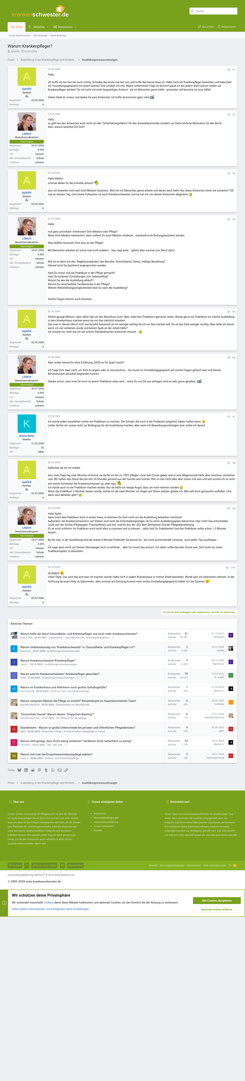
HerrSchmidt (27, 746)
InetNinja (219, 759)
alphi (23, 786)
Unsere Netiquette (104, 881)
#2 (234, 114)
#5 (234, 311)
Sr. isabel (219, 732)
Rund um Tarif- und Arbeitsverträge (70, 746)
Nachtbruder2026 (30, 760)
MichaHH (219, 692)
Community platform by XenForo (41, 930)
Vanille (220, 705)
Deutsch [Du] (75, 920)
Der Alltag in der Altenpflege (71, 773)
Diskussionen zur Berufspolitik (72, 760)
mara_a (24, 813)
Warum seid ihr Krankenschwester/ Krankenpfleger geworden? (60, 729)
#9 (234, 508)
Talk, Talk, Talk (55, 800)
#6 (234, 357)
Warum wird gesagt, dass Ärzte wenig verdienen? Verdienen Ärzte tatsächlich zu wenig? (76, 796)
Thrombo (25, 800)
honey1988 (26, 693)
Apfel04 (15, 51)
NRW (41, 451)
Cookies (15, 920)
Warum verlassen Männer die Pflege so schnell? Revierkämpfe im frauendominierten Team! (78, 756)
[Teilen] (228, 69)
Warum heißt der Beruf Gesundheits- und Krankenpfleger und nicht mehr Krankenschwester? (78, 689)
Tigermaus (218, 719)
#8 (234, 462)
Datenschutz (194, 920)
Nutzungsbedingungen (106, 873)
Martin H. (219, 746)
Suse (23, 733)
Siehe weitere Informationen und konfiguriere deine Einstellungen (50, 964)
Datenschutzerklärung (106, 877)
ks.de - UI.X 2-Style (44, 920)
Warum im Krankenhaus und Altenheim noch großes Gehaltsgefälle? (63, 742)
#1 (234, 69)
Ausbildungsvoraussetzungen (63, 706)
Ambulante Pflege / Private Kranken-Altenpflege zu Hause (73, 786)
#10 (233, 567)
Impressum (100, 869)
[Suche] (213, 11)
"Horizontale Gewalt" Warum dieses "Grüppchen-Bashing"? (57, 769)
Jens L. (24, 719)
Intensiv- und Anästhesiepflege (62, 813)
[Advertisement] (122, 645)
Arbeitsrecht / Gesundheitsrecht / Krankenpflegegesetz (79, 693)
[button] (47, 27)
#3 (234, 173)
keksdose (25, 706)
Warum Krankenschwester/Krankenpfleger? (48, 716)
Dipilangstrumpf (215, 813)
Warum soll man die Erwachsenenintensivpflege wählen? (56, 810)
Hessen (39, 153)
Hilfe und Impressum (214, 920)
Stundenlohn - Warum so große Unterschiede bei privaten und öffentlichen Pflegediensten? (77, 783)
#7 (234, 416)
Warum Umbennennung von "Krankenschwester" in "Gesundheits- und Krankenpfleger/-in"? (77, 702)
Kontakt (98, 885)
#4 (234, 219)
